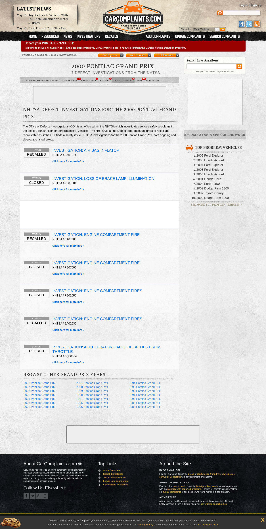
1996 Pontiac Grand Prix (92, 402)
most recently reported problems (184, 489)
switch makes (165, 55)
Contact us (175, 477)
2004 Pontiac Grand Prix (39, 398)
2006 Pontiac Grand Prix (39, 391)
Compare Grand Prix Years (42, 80)
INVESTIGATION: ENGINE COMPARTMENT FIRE (96, 234)
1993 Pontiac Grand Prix (144, 387)
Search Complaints (113, 474)
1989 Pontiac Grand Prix (144, 402)
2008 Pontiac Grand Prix (39, 383)
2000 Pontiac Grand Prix (92, 387)
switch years (109, 55)
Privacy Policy (145, 524)
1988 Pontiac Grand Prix (144, 406)
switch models (137, 55)
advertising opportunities (214, 504)
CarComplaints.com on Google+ (39, 496)
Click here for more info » (69, 161)
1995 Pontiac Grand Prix (92, 406)
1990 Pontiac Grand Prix (144, 398)
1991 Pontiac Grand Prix (144, 394)
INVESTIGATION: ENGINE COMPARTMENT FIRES (97, 291)
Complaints (70, 80)
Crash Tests (89, 80)
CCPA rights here (208, 524)
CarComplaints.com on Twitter (32, 496)
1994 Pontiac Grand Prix (144, 383)
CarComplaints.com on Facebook (26, 496)
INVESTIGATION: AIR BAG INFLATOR (86, 150)
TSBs (140, 80)
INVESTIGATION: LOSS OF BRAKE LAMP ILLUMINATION (103, 178)
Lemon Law (152, 80)
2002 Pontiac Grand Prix (39, 406)
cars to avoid (179, 486)
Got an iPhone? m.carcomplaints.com (45, 496)
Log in (243, 5)
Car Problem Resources (115, 484)
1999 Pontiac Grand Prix (92, 391)
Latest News (34, 9)
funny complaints (172, 492)
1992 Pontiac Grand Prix (144, 391)
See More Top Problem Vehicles (216, 204)
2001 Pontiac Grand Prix (92, 383)
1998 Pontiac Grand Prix (92, 394)
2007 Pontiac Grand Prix (39, 387)
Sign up (255, 5)
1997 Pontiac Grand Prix (92, 398)
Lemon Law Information (115, 481)
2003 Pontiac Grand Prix (39, 402)
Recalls (106, 80)
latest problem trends (207, 486)
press (191, 474)
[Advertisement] (100, 95)
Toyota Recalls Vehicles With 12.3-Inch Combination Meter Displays (48, 19)
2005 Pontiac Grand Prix (39, 394)
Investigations (124, 80)
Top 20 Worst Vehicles (114, 477)
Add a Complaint (111, 470)
